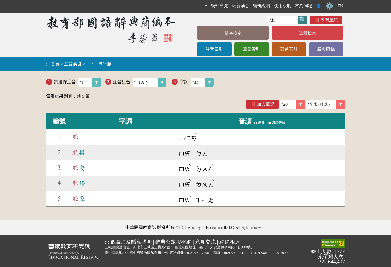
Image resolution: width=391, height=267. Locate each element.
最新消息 (240, 5)
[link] (325, 104)
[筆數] (292, 104)
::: (205, 6)
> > (78, 64)
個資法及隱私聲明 (131, 242)
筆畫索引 (251, 49)
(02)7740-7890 (198, 253)
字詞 (197, 82)
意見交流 (205, 242)
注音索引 (214, 49)
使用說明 (282, 5)
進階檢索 (307, 32)
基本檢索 (233, 32)
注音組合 (139, 82)
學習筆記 (329, 20)
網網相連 (229, 242)
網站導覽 (219, 5)
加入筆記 (265, 104)
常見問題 (303, 5)
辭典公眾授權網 (173, 242)
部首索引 (289, 49)
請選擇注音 (77, 82)
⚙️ (330, 6)
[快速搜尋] (282, 20)
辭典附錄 (326, 49)
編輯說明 (261, 5)
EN (340, 6)
